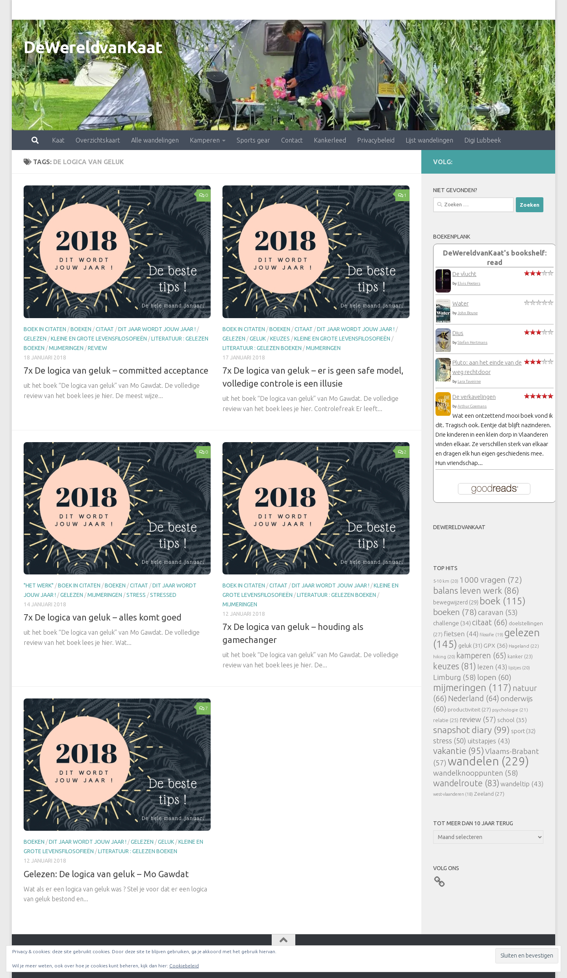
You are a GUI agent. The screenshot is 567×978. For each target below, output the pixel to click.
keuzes (280, 338)
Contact (257, 9)
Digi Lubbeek (448, 9)
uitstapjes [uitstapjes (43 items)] (488, 741)
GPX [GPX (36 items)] (496, 645)
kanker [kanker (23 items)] (520, 656)
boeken (80, 329)
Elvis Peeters (469, 283)
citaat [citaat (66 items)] (490, 622)
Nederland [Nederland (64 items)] (473, 698)
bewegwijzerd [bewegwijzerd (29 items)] (455, 602)
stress (136, 595)
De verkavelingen (474, 396)
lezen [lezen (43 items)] (492, 667)
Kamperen (170, 9)
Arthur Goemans (472, 406)
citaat (105, 329)
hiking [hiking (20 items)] (444, 656)
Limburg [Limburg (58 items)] (454, 677)
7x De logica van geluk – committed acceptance (116, 370)
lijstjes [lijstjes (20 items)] (519, 667)
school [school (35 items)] (512, 720)
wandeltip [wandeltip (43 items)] (521, 783)
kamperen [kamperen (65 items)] (481, 655)
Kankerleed (295, 9)
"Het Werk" (39, 585)
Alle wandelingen (120, 9)
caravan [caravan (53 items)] (498, 612)
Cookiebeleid (184, 965)
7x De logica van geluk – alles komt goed (103, 617)
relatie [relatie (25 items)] (445, 720)
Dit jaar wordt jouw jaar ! (157, 329)
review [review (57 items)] (478, 719)
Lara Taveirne (469, 381)
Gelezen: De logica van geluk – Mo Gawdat (106, 874)
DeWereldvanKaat (93, 47)
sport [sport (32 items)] (523, 731)
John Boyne (468, 313)
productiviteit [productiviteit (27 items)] (469, 709)
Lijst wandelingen (395, 9)
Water (460, 303)
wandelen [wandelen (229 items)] (488, 761)
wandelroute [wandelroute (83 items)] (466, 783)
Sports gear (218, 9)
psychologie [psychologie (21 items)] (510, 709)
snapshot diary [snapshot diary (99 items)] (471, 729)
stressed (163, 595)
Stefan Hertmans (472, 342)
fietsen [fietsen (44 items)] (461, 633)
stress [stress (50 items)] (449, 741)
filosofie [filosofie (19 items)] (491, 634)
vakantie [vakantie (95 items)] (458, 751)
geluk (258, 338)
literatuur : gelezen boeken (262, 348)
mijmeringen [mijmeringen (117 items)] (472, 687)
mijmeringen (66, 348)
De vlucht (464, 273)
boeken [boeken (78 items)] (455, 612)
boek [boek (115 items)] (503, 601)
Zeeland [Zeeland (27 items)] (489, 794)
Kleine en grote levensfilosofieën (99, 338)
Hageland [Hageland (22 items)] (524, 645)
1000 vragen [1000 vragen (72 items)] (491, 579)
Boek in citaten (45, 329)
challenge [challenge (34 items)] (452, 623)
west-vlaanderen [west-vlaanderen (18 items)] (453, 794)
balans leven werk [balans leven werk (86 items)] (476, 590)
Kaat (23, 9)
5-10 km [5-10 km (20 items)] (445, 580)
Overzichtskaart (63, 9)
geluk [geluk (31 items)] (470, 645)
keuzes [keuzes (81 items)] (454, 666)
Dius (457, 333)
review (97, 348)
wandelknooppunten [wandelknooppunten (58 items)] (475, 773)
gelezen (35, 338)
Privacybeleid (341, 9)
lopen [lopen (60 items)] (494, 677)
